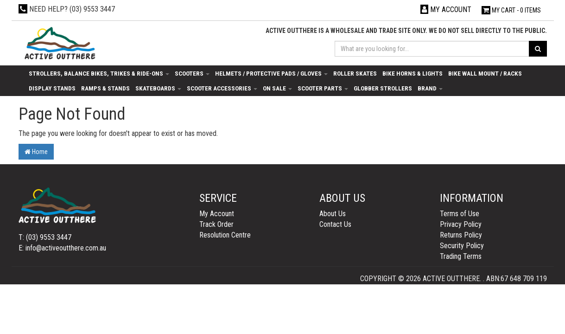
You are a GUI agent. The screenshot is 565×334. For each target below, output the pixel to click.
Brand (430, 88)
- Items (511, 10)
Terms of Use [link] (459, 213)
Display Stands (52, 88)
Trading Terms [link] (461, 256)
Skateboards (158, 88)
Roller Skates (355, 73)
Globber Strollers (383, 88)
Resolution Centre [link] (225, 235)
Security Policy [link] (462, 245)
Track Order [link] (216, 224)
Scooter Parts (323, 88)
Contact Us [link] (335, 224)
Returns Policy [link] (461, 235)
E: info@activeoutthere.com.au (62, 248)
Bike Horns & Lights (412, 73)
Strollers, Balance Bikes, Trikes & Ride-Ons (99, 73)
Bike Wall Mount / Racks (485, 73)
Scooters (192, 73)
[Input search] (432, 49)
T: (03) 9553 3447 (45, 237)
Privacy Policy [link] (461, 224)
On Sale (277, 88)
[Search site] (538, 49)
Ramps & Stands (105, 88)
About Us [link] (332, 213)
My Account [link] (216, 213)
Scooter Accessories (222, 88)
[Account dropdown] (445, 9)
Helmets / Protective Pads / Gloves (271, 73)
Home (36, 151)
